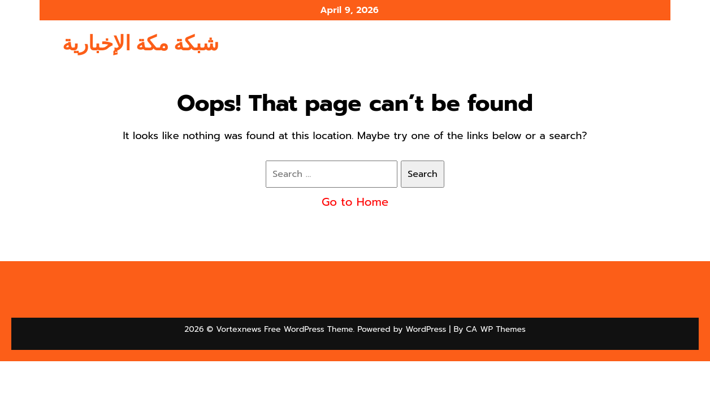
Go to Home (355, 201)
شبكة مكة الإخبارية (140, 43)
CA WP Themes (495, 329)
